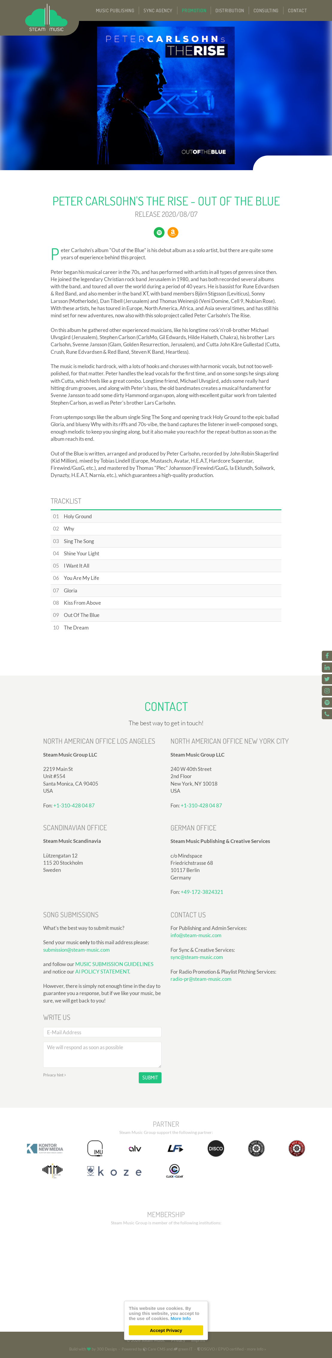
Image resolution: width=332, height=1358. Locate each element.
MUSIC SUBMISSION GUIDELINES (114, 1033)
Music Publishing (115, 10)
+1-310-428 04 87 (74, 862)
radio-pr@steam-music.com (200, 1032)
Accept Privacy (166, 1330)
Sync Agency (158, 10)
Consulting (266, 10)
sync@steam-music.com (196, 1010)
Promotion (194, 10)
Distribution (229, 10)
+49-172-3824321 (202, 949)
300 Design (107, 1349)
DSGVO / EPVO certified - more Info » (231, 1349)
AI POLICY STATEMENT (102, 1041)
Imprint (198, 1340)
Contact (297, 10)
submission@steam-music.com (76, 1019)
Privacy (178, 1340)
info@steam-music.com (195, 988)
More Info (180, 1318)
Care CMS (154, 1349)
